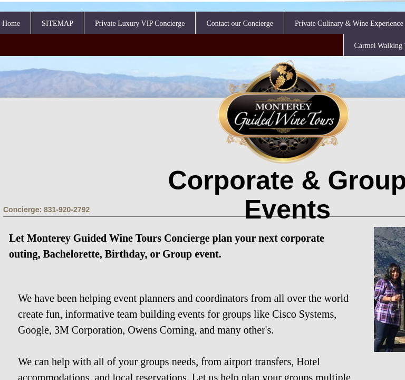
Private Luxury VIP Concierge (140, 23)
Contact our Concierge (239, 23)
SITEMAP (57, 23)
